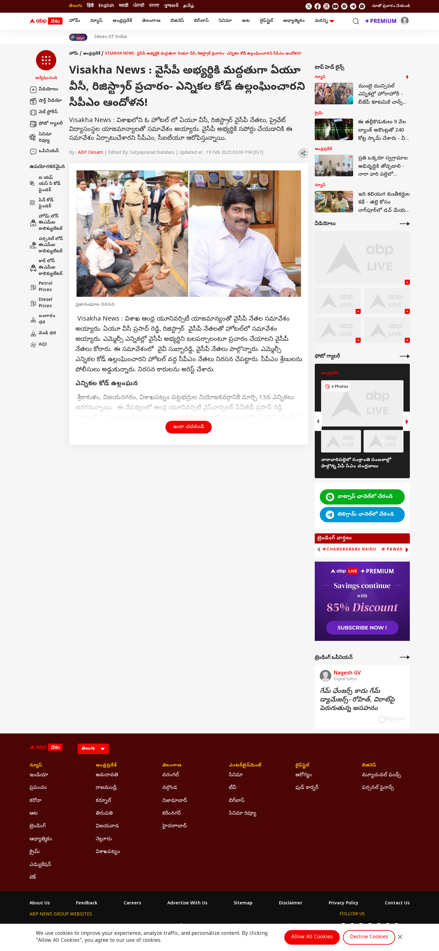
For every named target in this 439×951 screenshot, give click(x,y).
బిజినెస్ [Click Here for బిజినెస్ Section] (369, 766)
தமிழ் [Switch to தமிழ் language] (188, 6)
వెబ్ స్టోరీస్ (43, 112)
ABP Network (43, 926)
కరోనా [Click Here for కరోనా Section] (35, 801)
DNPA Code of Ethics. (103, 938)
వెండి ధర (42, 333)
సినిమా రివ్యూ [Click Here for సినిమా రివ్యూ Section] (242, 813)
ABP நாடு (260, 926)
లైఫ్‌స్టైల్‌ (266, 21)
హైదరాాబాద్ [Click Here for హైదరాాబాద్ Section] (174, 826)
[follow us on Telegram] (353, 6)
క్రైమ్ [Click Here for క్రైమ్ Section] (34, 852)
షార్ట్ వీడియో (45, 101)
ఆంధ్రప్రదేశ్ (122, 21)
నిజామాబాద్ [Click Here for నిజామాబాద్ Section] (174, 801)
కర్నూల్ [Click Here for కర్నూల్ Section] (103, 801)
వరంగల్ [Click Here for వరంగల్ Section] (170, 775)
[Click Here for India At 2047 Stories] (78, 37)
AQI (38, 345)
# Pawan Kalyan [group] (401, 549)
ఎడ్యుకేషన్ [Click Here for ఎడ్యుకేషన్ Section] (40, 865)
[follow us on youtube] (335, 6)
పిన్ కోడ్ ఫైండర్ (41, 204)
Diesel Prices (40, 303)
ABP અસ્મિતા (177, 926)
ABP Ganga (208, 926)
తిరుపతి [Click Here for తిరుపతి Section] (104, 813)
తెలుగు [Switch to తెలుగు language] (75, 6)
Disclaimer (290, 904)
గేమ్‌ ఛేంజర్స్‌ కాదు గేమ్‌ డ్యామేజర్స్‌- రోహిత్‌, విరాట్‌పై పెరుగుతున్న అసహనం (357, 700)
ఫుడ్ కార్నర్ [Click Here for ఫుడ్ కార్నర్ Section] (306, 788)
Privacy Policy (343, 904)
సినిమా (225, 21)
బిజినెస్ (177, 21)
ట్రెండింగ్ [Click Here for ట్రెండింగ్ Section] (37, 826)
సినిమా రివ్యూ (40, 138)
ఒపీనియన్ (44, 151)
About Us (39, 904)
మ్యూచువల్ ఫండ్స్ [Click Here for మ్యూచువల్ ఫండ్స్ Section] (381, 775)
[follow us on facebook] (317, 6)
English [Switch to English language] (106, 6)
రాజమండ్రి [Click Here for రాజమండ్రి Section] (106, 788)
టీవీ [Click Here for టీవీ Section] (232, 788)
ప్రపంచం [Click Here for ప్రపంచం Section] (38, 788)
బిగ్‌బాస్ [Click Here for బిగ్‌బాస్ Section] (236, 801)
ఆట (246, 21)
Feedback (86, 904)
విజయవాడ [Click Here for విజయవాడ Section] (107, 826)
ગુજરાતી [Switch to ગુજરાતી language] (171, 6)
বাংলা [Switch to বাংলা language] (154, 6)
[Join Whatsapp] (362, 6)
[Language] (93, 749)
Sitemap (243, 904)
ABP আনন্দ (122, 926)
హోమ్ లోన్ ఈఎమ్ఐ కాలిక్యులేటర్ (46, 223)
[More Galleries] (405, 356)
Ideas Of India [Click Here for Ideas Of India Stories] (110, 37)
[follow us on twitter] (309, 6)
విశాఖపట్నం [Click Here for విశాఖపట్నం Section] (108, 852)
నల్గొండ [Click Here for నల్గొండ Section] (169, 788)
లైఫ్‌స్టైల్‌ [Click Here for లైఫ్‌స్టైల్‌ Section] (302, 766)
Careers (132, 904)
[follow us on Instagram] (344, 6)
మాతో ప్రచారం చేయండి (391, 6)
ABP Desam (90, 153)
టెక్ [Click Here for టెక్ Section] (32, 877)
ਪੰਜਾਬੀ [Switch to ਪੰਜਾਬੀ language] (138, 6)
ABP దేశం (286, 926)
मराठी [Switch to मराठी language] (123, 6)
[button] (46, 65)
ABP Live (73, 926)
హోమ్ (74, 21)
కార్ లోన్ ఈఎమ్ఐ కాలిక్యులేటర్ (46, 267)
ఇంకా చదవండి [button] (188, 427)
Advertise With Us (187, 904)
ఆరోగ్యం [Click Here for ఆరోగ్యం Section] (303, 775)
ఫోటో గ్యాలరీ (46, 124)
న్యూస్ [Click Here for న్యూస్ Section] (35, 766)
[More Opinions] (405, 657)
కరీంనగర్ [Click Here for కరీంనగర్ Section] (171, 813)
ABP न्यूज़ (97, 926)
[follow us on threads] (326, 6)
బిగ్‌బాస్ (201, 21)
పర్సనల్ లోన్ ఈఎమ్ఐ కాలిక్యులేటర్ (46, 245)
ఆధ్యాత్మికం (294, 21)
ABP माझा (149, 926)
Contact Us (397, 904)
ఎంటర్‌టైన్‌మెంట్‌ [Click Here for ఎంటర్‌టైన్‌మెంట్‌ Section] (245, 766)
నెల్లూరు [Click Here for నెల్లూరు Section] (104, 839)
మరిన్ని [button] (324, 21)
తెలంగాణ (151, 21)
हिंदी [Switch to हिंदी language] (90, 6)
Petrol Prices (40, 287)
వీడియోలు (43, 90)
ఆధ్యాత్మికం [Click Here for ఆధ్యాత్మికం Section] (40, 839)
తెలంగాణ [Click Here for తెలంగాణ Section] (172, 766)
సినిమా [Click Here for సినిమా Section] (236, 775)
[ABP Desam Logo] (45, 21)
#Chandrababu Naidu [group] (349, 549)
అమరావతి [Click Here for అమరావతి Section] (107, 775)
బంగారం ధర (42, 319)
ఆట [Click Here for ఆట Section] (33, 813)
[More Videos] (405, 223)
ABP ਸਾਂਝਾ (235, 926)
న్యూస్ (96, 21)
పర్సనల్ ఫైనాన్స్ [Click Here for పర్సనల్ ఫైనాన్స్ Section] (378, 788)
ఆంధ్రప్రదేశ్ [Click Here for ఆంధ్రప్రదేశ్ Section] (106, 766)
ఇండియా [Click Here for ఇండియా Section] (38, 775)
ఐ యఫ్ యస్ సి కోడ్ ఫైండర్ (45, 184)
